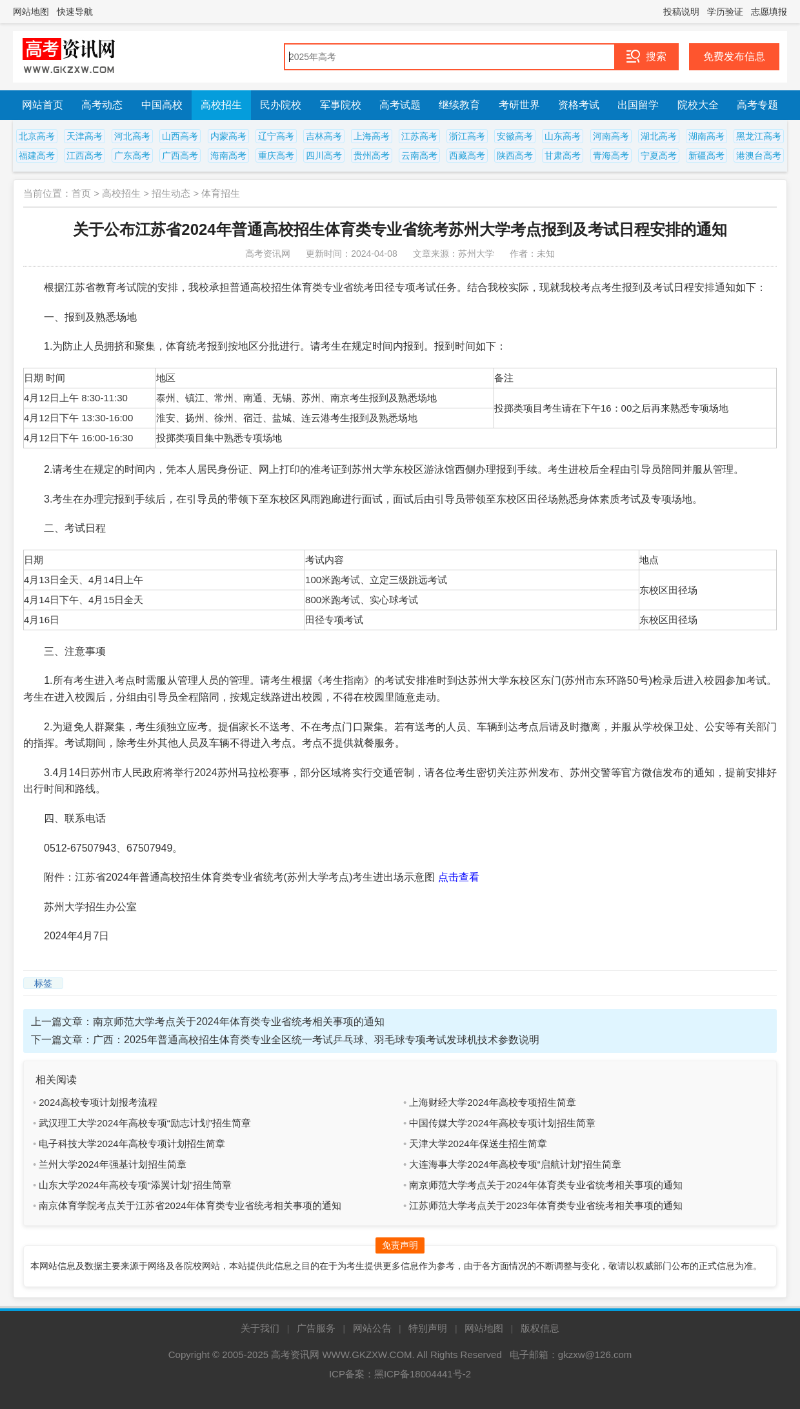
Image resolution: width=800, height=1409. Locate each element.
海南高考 (228, 155)
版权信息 (540, 1328)
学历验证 (725, 11)
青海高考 (611, 155)
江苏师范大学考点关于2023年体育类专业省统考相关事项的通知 (545, 1205)
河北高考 (132, 136)
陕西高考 (515, 155)
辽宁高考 (276, 136)
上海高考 (372, 136)
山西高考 (180, 136)
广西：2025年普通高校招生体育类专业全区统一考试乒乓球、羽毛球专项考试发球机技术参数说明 (316, 1039)
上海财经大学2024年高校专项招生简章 (492, 1102)
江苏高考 (419, 136)
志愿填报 (769, 11)
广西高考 (180, 155)
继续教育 (459, 104)
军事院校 (340, 104)
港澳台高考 (758, 155)
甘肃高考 (563, 155)
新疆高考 (706, 155)
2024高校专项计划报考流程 (98, 1102)
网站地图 (31, 11)
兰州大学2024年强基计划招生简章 (112, 1164)
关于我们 (260, 1328)
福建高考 (37, 155)
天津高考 (84, 136)
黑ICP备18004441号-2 (422, 1373)
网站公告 (372, 1328)
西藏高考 (467, 155)
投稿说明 (681, 11)
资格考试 (578, 104)
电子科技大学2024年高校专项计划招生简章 (132, 1143)
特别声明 (427, 1328)
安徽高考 (515, 136)
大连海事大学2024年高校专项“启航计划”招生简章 (515, 1164)
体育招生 (220, 193)
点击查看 (458, 877)
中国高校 (162, 104)
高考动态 (102, 104)
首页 (81, 193)
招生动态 (171, 193)
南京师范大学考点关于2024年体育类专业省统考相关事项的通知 (239, 1021)
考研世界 (519, 104)
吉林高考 (324, 136)
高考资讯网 (295, 1354)
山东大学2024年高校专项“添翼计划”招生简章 (135, 1184)
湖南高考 (706, 136)
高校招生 (221, 104)
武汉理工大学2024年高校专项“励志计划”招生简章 (144, 1122)
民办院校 (280, 104)
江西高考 (84, 155)
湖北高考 (659, 136)
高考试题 (400, 104)
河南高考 (611, 136)
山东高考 (563, 136)
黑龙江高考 (758, 136)
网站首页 (42, 104)
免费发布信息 (734, 56)
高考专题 (757, 104)
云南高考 (419, 155)
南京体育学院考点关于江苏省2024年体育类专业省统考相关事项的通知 (190, 1205)
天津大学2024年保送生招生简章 (477, 1143)
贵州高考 (372, 155)
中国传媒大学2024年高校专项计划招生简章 (502, 1122)
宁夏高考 (659, 155)
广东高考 (132, 155)
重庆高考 (276, 155)
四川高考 (324, 155)
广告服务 (316, 1328)
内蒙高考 (228, 136)
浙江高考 (467, 136)
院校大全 (698, 104)
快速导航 (75, 11)
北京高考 (37, 136)
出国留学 (638, 104)
